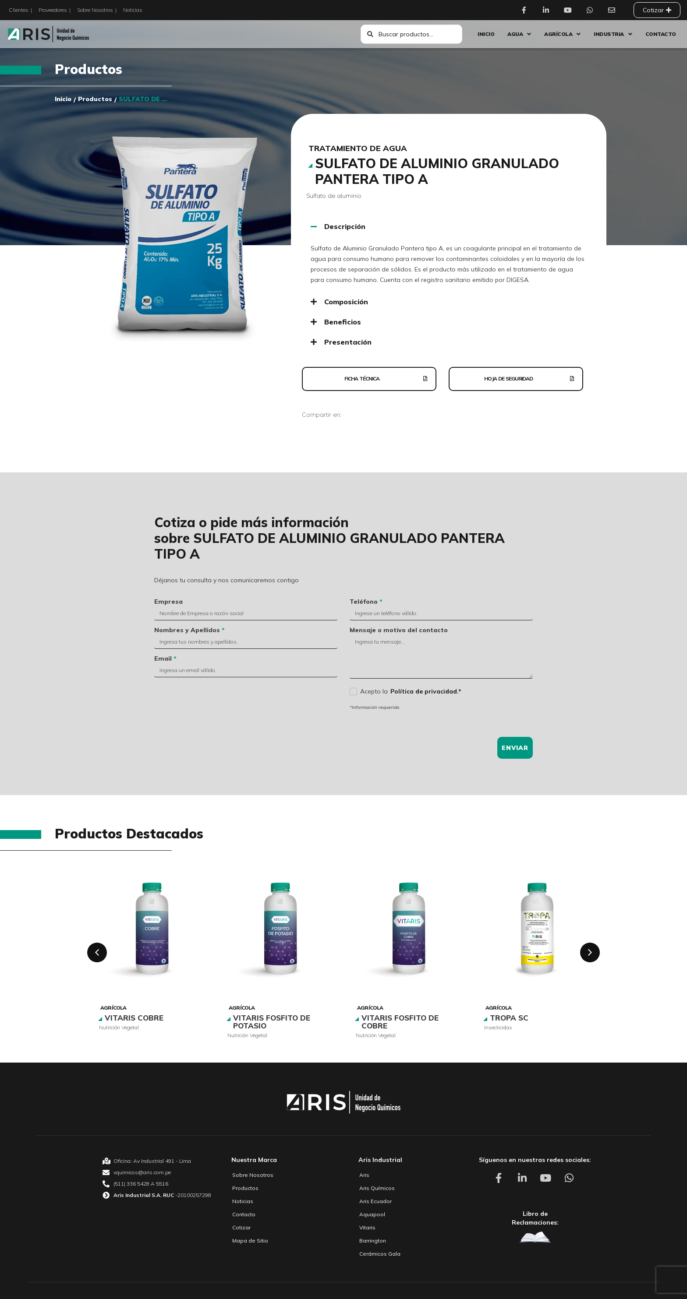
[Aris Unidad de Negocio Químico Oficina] (157, 1161)
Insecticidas (498, 1027)
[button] (448, 226)
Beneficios (342, 321)
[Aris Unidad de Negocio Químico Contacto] (613, 10)
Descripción (344, 226)
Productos (88, 69)
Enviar (515, 748)
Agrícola (113, 1007)
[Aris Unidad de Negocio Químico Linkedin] (548, 10)
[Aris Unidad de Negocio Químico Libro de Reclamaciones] (535, 1237)
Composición (346, 301)
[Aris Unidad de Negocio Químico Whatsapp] (591, 10)
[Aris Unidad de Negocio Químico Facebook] (526, 10)
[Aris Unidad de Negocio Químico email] (157, 1172)
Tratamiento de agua (357, 148)
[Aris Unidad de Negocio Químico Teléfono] (157, 1184)
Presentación (348, 342)
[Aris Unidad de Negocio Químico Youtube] (570, 10)
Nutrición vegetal (119, 1027)
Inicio (63, 99)
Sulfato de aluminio (333, 196)
